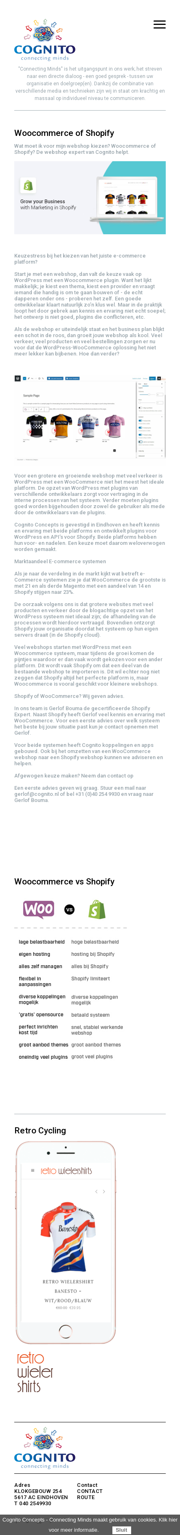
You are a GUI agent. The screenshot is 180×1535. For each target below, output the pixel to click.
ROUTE (86, 1497)
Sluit (121, 1530)
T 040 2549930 (32, 1503)
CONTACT (90, 1491)
